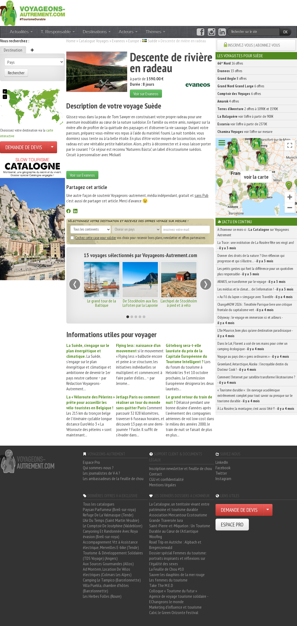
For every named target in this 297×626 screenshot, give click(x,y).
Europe (133, 40)
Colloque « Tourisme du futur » (173, 590)
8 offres (231, 78)
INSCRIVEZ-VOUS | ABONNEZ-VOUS (254, 45)
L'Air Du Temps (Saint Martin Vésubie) (111, 520)
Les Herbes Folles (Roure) (102, 596)
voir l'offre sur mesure (244, 131)
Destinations (97, 31)
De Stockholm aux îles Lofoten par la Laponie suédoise (140, 305)
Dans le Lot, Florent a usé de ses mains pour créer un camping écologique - (252, 346)
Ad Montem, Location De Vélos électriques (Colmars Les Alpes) (107, 571)
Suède (152, 40)
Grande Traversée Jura (166, 520)
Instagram (223, 478)
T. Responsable (58, 31)
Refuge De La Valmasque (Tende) (108, 515)
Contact (155, 474)
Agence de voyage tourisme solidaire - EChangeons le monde (178, 598)
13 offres (229, 70)
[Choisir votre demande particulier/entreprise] (52, 147)
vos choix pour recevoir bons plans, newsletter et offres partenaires (137, 237)
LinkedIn (221, 462)
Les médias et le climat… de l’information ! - (255, 289)
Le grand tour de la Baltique (101, 303)
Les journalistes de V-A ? (101, 473)
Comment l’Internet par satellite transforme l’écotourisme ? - (256, 380)
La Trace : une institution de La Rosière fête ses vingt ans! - (255, 245)
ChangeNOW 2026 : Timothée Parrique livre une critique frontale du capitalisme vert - (254, 307)
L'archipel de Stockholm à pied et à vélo (179, 303)
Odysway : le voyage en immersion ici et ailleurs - (250, 320)
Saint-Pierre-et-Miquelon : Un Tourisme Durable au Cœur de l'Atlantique (179, 528)
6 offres (240, 86)
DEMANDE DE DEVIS (23, 147)
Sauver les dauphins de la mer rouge (177, 574)
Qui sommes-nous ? (98, 467)
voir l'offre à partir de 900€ (245, 116)
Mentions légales (162, 484)
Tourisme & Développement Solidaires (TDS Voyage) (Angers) (113, 555)
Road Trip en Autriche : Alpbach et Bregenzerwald (175, 544)
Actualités (21, 31)
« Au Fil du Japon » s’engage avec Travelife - (255, 296)
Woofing (155, 536)
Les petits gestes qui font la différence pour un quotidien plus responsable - (255, 271)
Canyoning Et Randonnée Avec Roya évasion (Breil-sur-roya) (110, 533)
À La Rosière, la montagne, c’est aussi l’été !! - (255, 408)
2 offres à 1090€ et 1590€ (247, 108)
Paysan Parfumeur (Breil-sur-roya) (109, 509)
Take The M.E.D (161, 585)
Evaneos (118, 40)
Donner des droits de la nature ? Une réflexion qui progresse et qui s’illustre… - (251, 258)
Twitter (221, 473)
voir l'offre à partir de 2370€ (242, 124)
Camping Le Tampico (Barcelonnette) (112, 580)
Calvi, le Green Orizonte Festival (173, 612)
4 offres (228, 101)
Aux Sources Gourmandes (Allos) (108, 563)
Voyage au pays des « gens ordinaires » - (253, 356)
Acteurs (128, 31)
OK (285, 31)
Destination (13, 50)
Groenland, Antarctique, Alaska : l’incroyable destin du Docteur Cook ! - (252, 367)
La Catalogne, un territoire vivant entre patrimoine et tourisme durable (179, 506)
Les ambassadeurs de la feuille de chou (113, 478)
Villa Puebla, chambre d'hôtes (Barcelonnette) (106, 588)
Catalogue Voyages (94, 40)
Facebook (222, 467)
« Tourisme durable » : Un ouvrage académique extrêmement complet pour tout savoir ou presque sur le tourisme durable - (254, 395)
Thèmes (155, 31)
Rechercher (16, 72)
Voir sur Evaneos (145, 93)
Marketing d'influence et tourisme (175, 607)
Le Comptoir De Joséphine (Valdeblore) (112, 525)
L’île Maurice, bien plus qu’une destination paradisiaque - (255, 333)
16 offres (230, 63)
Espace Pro (91, 462)
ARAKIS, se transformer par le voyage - (251, 281)
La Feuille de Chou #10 (166, 569)
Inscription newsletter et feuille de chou (180, 468)
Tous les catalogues (98, 504)
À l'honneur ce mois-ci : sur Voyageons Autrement (253, 232)
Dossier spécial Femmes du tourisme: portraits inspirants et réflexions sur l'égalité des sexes (178, 558)
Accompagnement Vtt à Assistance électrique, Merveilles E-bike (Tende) (111, 544)
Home (71, 40)
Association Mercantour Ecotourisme (178, 515)
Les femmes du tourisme (168, 580)
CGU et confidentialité (166, 479)
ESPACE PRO (232, 524)
